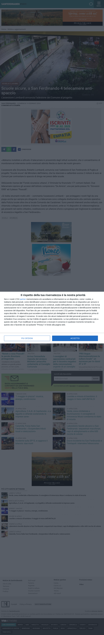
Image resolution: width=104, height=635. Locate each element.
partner (23, 299)
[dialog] (52, 317)
